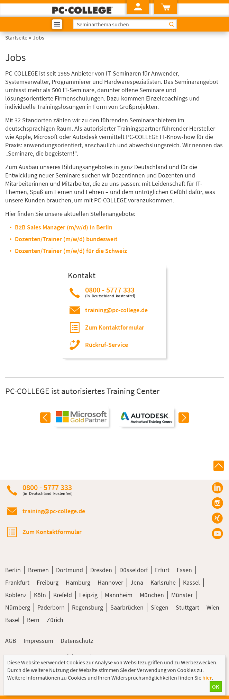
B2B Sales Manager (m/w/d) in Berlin (63, 227)
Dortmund (69, 570)
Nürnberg (17, 607)
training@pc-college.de (116, 310)
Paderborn (51, 607)
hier (207, 677)
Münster (182, 595)
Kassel (191, 582)
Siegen (159, 607)
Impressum (38, 641)
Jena (136, 582)
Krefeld (62, 595)
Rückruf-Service (106, 345)
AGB (10, 641)
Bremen (38, 570)
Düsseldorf (133, 570)
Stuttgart (187, 607)
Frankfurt (17, 582)
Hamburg (78, 582)
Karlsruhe (163, 582)
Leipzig (88, 595)
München (152, 595)
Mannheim (118, 595)
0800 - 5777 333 (110, 292)
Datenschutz (77, 641)
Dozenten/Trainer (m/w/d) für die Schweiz (71, 251)
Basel (12, 620)
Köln (40, 595)
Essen (184, 570)
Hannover (110, 582)
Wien (213, 607)
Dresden (101, 570)
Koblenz (16, 595)
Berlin (13, 570)
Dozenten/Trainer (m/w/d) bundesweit (66, 239)
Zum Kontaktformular (114, 327)
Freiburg (47, 582)
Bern (33, 620)
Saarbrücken (127, 607)
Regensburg (87, 607)
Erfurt (162, 570)
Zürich (55, 620)
